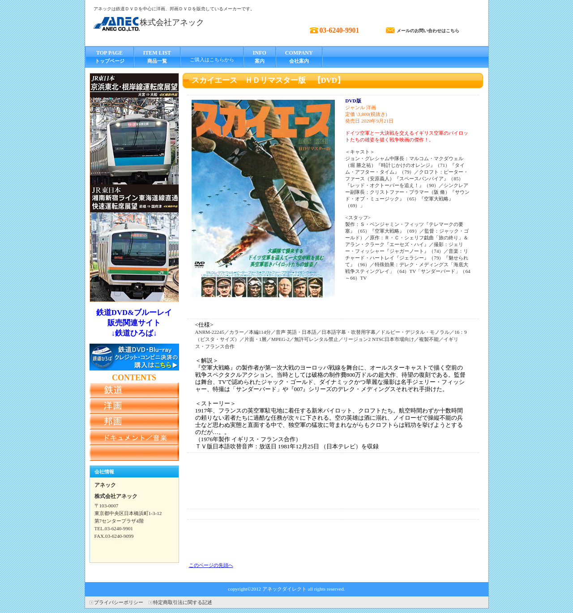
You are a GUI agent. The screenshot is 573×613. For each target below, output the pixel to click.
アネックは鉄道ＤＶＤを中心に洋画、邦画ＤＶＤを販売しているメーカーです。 (174, 8)
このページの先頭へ (211, 565)
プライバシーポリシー (118, 602)
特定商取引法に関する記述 (182, 602)
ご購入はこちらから (212, 59)
